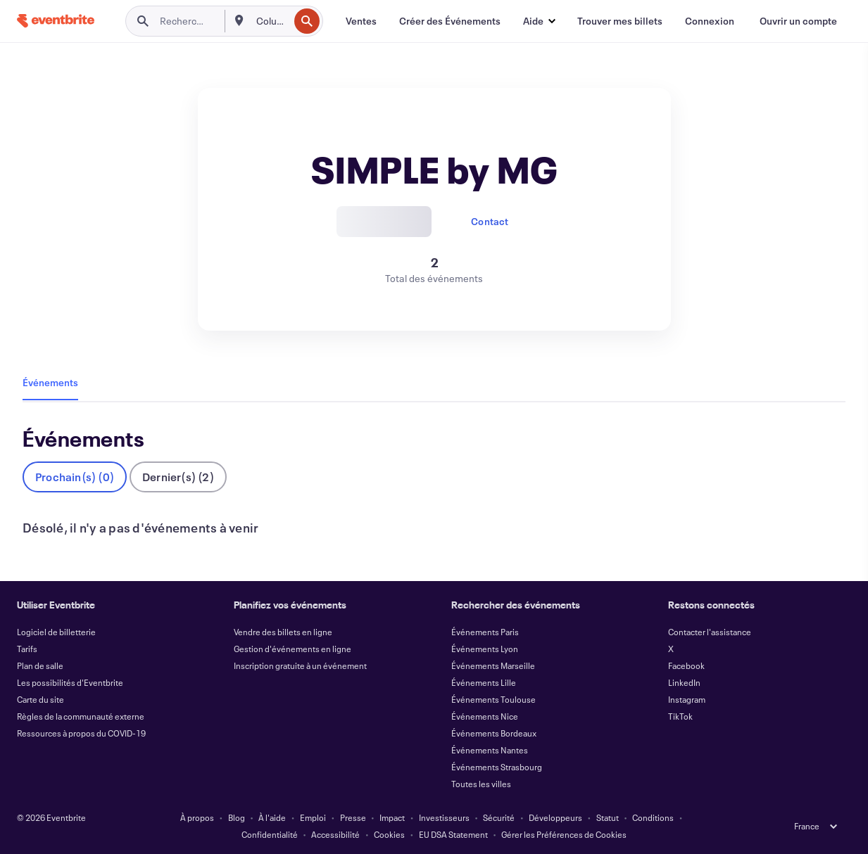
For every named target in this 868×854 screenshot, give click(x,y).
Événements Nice (484, 716)
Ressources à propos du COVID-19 (81, 733)
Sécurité (499, 817)
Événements (50, 382)
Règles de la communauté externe (80, 716)
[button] (539, 21)
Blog (236, 817)
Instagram (686, 699)
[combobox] (271, 21)
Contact (489, 221)
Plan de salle (40, 665)
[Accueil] (55, 21)
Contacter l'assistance (709, 631)
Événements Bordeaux (493, 733)
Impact (392, 817)
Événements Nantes (489, 750)
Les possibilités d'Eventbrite (70, 682)
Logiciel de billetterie (56, 631)
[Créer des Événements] (450, 21)
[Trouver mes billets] (620, 21)
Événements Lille (483, 682)
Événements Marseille (493, 665)
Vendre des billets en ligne (283, 631)
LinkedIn (684, 682)
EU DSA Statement (453, 834)
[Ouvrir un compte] (798, 21)
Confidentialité (269, 834)
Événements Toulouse (493, 699)
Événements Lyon (484, 648)
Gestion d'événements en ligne (292, 648)
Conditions (653, 817)
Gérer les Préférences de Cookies (564, 834)
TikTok (680, 716)
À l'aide (272, 817)
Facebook (686, 665)
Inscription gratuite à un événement (300, 665)
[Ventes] (361, 21)
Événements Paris (485, 631)
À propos (197, 817)
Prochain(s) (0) (74, 476)
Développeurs (555, 817)
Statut (607, 817)
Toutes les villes (481, 783)
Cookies (389, 834)
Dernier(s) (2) (178, 476)
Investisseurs (444, 817)
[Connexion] (710, 21)
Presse (353, 817)
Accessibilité (335, 834)
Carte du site (40, 699)
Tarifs (27, 648)
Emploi (313, 817)
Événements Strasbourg (496, 766)
